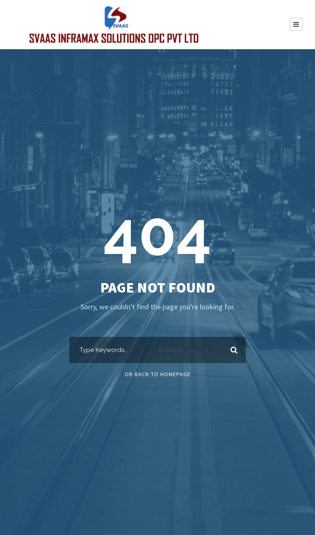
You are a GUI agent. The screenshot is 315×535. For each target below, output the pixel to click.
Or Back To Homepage (158, 374)
